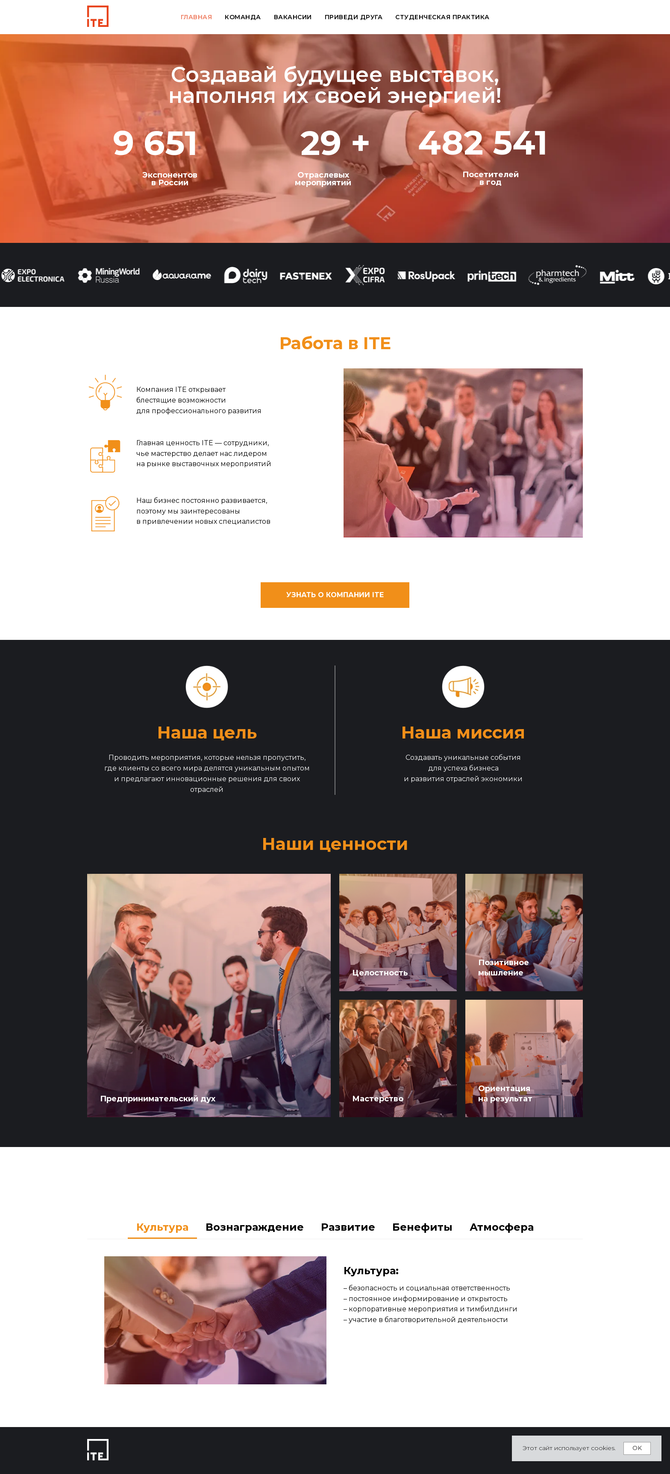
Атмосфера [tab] (502, 1227)
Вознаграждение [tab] (255, 1227)
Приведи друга (354, 17)
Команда (243, 17)
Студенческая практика (442, 17)
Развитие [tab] (348, 1227)
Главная (196, 17)
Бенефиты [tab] (422, 1227)
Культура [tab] (162, 1227)
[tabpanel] (335, 1320)
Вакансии (293, 17)
